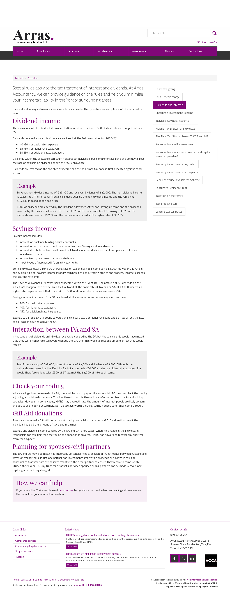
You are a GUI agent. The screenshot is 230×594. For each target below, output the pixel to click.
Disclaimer (63, 579)
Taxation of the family (169, 196)
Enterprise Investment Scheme (174, 113)
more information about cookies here (202, 579)
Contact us (195, 26)
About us (43, 26)
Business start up (24, 535)
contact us (66, 490)
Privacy (74, 579)
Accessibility (50, 579)
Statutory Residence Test (171, 188)
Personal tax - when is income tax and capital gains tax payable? (183, 154)
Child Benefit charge (168, 97)
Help (81, 579)
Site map (37, 579)
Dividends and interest (169, 105)
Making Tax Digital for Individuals (176, 128)
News (169, 26)
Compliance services (25, 541)
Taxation (19, 557)
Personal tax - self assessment (175, 144)
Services (73, 26)
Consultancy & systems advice (30, 546)
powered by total (87, 585)
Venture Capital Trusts (169, 211)
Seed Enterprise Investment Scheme (178, 180)
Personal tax (33, 78)
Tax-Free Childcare (167, 203)
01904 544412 (207, 17)
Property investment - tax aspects (177, 172)
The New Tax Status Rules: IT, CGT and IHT (182, 136)
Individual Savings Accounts (172, 120)
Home (19, 26)
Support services (24, 551)
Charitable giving (165, 89)
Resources (139, 26)
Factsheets (104, 26)
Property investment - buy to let (176, 164)
